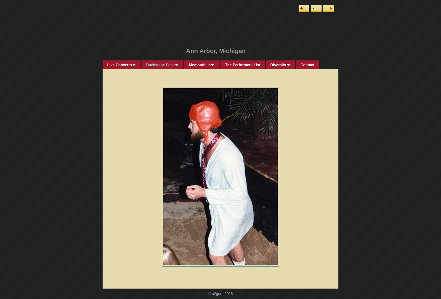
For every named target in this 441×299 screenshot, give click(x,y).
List (304, 8)
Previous (316, 8)
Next (328, 8)
